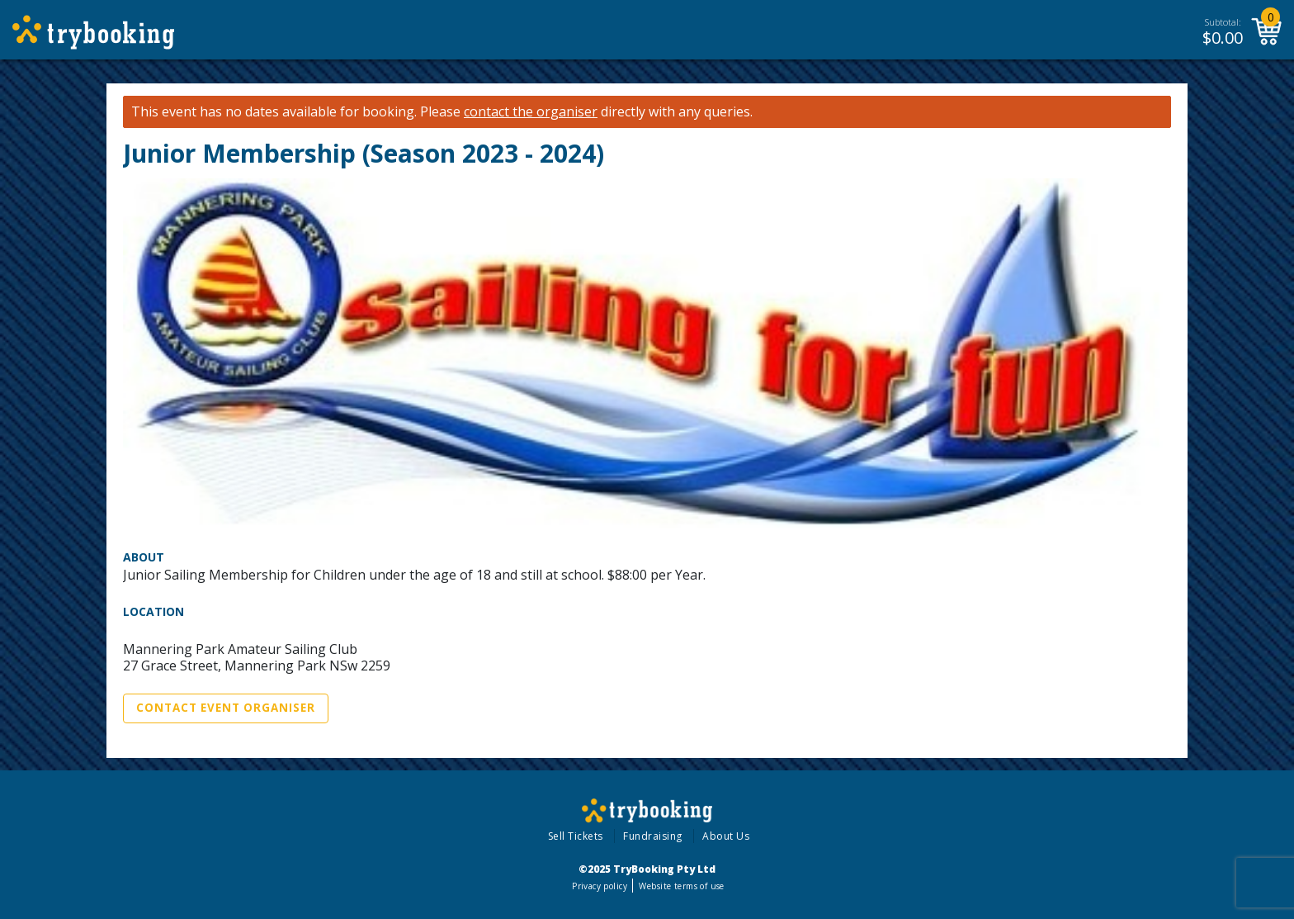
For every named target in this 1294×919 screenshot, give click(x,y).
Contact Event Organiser (225, 707)
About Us (725, 836)
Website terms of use (681, 886)
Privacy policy (599, 886)
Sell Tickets (575, 836)
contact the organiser (530, 112)
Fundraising (652, 836)
